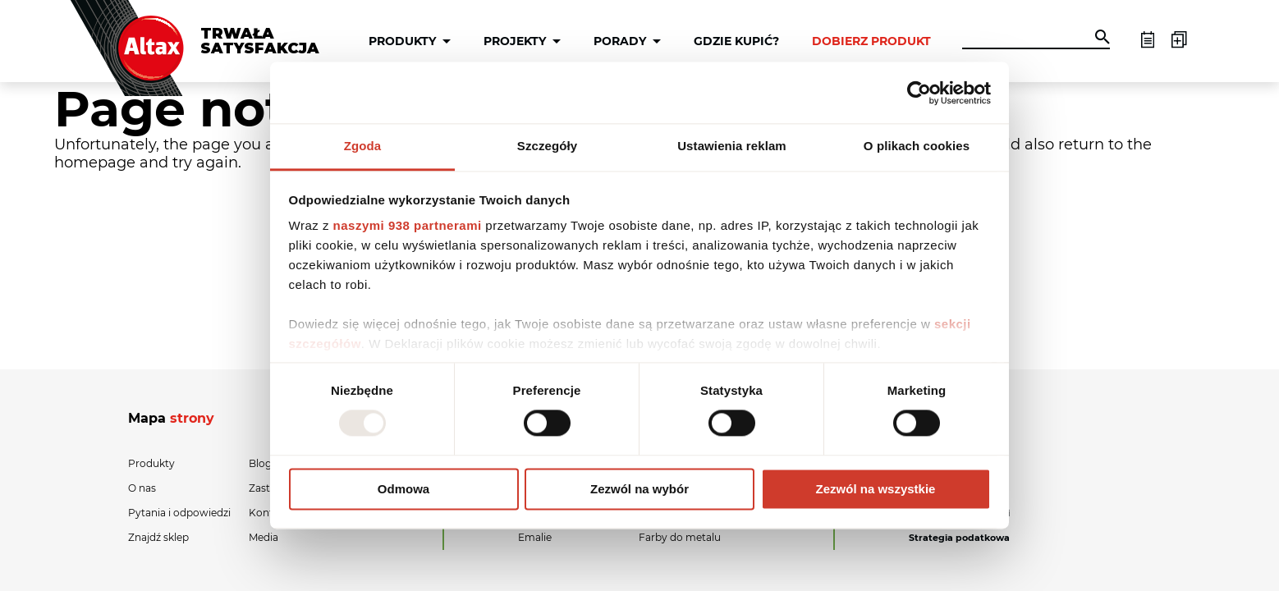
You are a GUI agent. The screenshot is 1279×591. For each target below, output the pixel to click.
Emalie (535, 537)
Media (263, 537)
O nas (142, 488)
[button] (1102, 39)
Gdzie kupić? (736, 41)
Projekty (515, 41)
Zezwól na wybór (639, 489)
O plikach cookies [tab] (917, 146)
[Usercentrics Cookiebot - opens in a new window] (919, 92)
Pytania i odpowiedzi (179, 512)
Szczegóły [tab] (547, 146)
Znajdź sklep (158, 537)
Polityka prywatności (959, 513)
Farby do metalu (680, 537)
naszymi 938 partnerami (407, 225)
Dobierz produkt (871, 41)
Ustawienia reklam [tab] (731, 146)
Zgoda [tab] (363, 146)
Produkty (402, 41)
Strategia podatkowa (959, 537)
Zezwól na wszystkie (876, 489)
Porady (620, 41)
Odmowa (403, 489)
